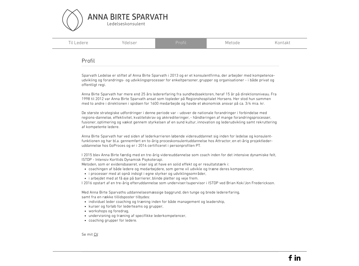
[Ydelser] (129, 43)
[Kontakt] (282, 43)
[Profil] (181, 43)
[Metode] (232, 43)
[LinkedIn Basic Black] (298, 258)
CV (96, 234)
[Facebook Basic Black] (290, 258)
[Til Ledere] (78, 43)
